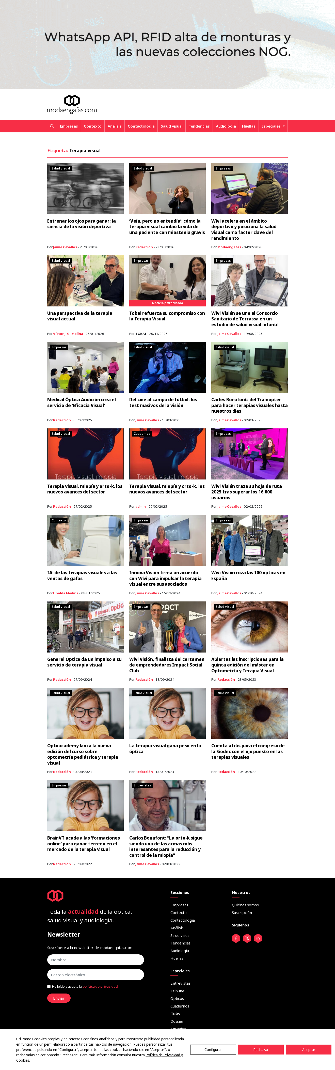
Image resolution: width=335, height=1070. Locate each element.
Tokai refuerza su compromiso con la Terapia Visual (164, 316)
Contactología (141, 126)
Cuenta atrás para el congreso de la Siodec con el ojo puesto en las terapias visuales (249, 751)
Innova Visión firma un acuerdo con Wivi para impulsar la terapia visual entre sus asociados (166, 578)
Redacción (144, 247)
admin (140, 506)
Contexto (92, 126)
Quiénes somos (245, 904)
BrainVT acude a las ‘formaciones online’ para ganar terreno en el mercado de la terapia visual (85, 843)
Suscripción (242, 911)
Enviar (59, 997)
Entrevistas (180, 982)
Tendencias (199, 126)
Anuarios (178, 1028)
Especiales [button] (272, 126)
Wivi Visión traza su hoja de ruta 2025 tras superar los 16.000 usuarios (248, 491)
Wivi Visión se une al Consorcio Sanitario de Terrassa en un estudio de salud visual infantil (246, 319)
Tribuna (177, 990)
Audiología (226, 126)
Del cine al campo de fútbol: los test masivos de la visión (164, 402)
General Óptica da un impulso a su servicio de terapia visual (82, 662)
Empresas (69, 126)
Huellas (249, 126)
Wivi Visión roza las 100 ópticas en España (246, 575)
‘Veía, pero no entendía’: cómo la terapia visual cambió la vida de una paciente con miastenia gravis (166, 229)
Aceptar (308, 1049)
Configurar (213, 1049)
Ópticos (177, 997)
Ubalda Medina (65, 593)
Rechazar (260, 1049)
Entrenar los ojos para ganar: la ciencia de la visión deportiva (82, 224)
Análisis (115, 126)
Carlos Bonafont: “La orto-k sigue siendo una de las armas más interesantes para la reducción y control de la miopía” (167, 846)
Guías (175, 1013)
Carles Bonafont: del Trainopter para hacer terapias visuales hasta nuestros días (247, 405)
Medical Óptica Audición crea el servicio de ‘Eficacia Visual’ (83, 402)
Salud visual (172, 126)
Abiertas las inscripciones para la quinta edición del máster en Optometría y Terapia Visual (248, 664)
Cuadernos (179, 1005)
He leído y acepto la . (85, 986)
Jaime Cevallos (65, 247)
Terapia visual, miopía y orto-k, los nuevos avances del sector (82, 489)
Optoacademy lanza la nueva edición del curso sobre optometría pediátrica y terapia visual (83, 754)
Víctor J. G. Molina (68, 333)
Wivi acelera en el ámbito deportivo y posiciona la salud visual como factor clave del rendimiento (245, 229)
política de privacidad (100, 986)
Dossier (177, 1020)
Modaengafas (229, 247)
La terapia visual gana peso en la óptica (166, 748)
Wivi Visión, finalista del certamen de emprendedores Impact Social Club (162, 664)
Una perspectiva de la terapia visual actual (80, 316)
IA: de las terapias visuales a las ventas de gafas (83, 575)
